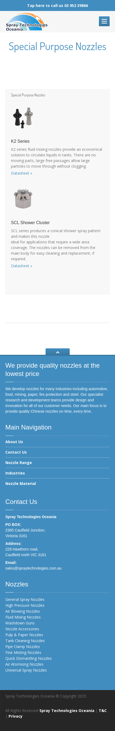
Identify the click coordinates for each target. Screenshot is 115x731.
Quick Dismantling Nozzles (28, 658)
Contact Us (16, 452)
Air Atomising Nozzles (24, 664)
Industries (15, 473)
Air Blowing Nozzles (22, 611)
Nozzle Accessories (22, 628)
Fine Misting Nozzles (23, 652)
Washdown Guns (20, 623)
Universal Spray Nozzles (26, 670)
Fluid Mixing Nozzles (23, 617)
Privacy (16, 716)
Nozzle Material (20, 483)
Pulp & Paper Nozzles (24, 634)
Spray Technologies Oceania (66, 710)
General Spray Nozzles (24, 599)
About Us (14, 442)
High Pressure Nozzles (24, 605)
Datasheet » (21, 173)
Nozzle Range (18, 462)
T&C (103, 710)
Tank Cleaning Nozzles (25, 640)
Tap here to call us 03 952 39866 (57, 5)
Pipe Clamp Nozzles (22, 646)
